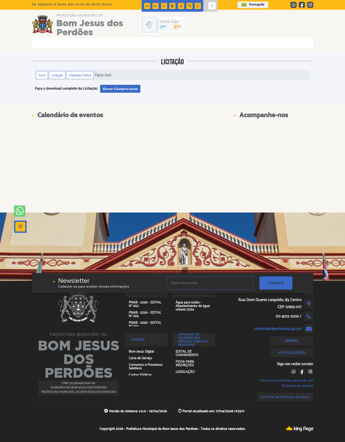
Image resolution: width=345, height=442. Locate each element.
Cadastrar (276, 283)
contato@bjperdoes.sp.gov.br (277, 328)
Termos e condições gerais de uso (286, 380)
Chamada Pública (80, 75)
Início (42, 75)
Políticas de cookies (297, 386)
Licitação (57, 75)
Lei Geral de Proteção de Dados (285, 397)
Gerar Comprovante (120, 89)
